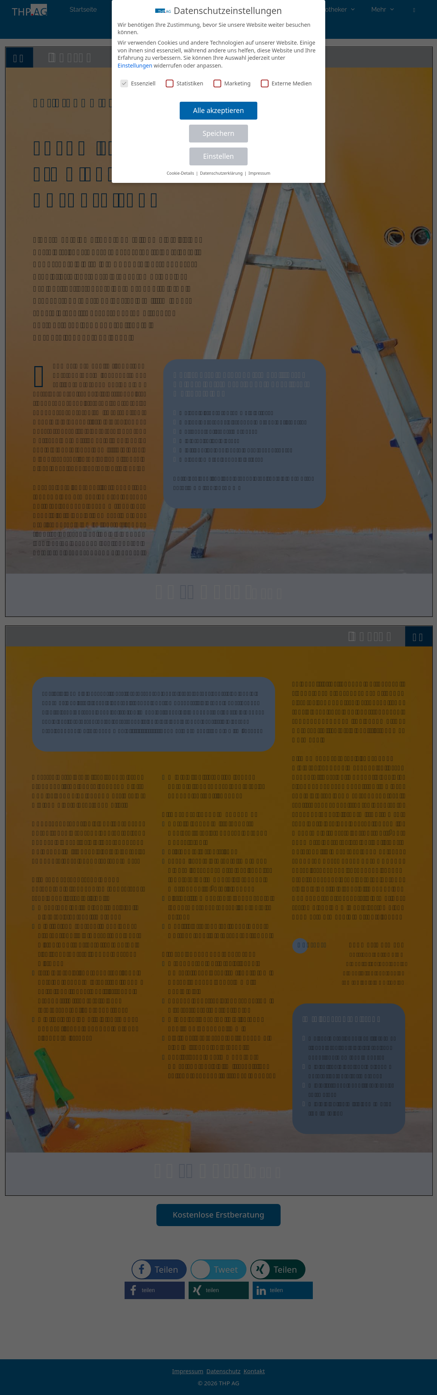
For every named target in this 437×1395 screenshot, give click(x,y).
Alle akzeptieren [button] (218, 110)
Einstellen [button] (218, 156)
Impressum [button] (259, 173)
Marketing (232, 83)
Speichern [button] (218, 133)
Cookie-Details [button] (180, 173)
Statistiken (184, 83)
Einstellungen (135, 65)
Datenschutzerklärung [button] (222, 173)
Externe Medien (286, 83)
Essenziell (138, 83)
